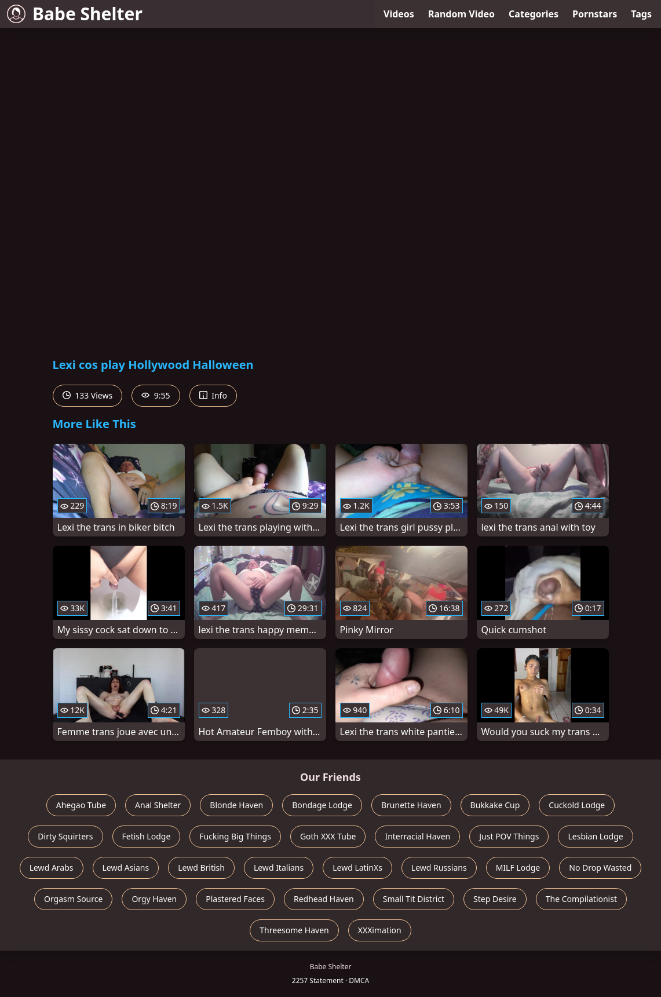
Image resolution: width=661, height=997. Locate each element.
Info (213, 395)
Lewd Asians (126, 867)
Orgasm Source (73, 898)
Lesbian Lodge (595, 836)
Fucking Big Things (235, 836)
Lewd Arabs (52, 867)
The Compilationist (581, 898)
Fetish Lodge (146, 836)
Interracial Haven (417, 836)
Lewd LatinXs (357, 867)
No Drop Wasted (600, 867)
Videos (399, 14)
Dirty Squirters (65, 836)
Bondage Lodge (322, 804)
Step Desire (495, 898)
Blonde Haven (236, 804)
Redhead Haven (324, 898)
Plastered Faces (235, 898)
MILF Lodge (518, 867)
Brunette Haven (411, 804)
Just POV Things (509, 836)
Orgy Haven (154, 898)
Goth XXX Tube (328, 836)
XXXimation (379, 930)
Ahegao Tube (81, 804)
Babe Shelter (75, 13)
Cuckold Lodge (577, 804)
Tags (641, 14)
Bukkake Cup (495, 804)
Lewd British (201, 867)
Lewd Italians (279, 867)
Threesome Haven (294, 930)
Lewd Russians (439, 867)
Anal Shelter (158, 804)
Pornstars (594, 14)
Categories (533, 14)
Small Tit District (413, 898)
